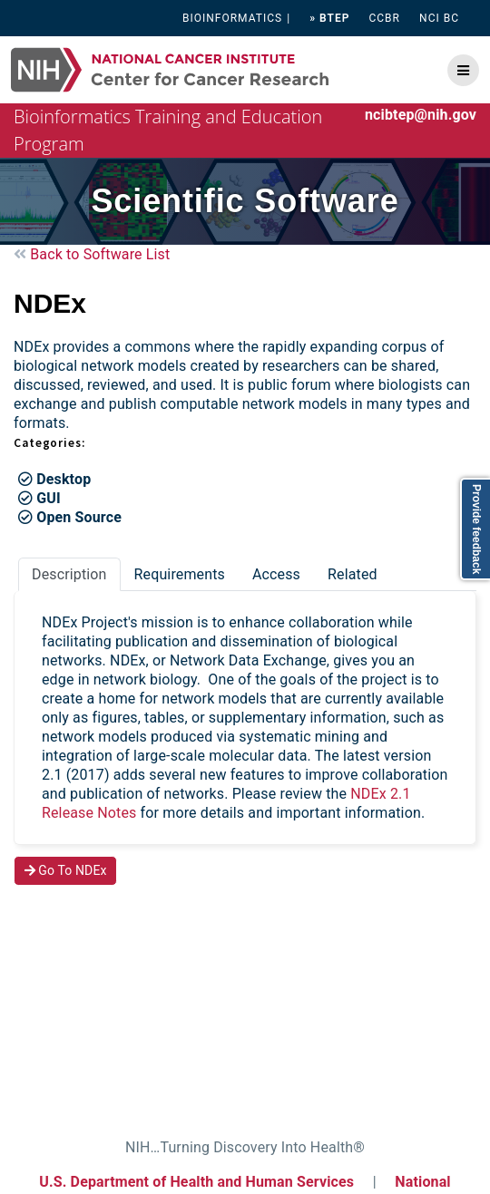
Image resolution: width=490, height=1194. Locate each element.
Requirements (179, 574)
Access (276, 574)
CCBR (384, 18)
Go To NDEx (65, 870)
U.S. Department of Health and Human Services (196, 1181)
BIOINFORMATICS (232, 18)
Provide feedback (476, 529)
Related (352, 574)
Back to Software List (92, 254)
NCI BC (439, 18)
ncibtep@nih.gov (420, 114)
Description (69, 574)
